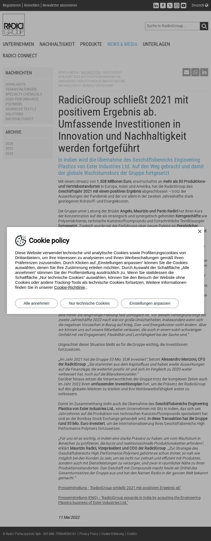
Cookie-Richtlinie (69, 287)
